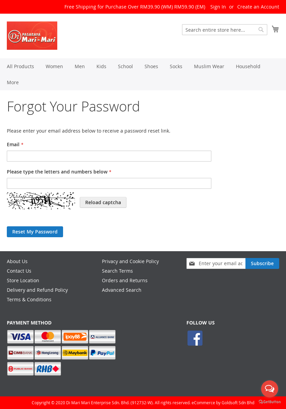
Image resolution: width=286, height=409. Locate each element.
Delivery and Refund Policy (37, 290)
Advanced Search (121, 290)
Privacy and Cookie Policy (130, 261)
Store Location (23, 280)
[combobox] (224, 29)
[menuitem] (20, 66)
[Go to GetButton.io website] (270, 402)
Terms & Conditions (29, 299)
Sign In (218, 6)
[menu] (143, 74)
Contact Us (19, 271)
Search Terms (117, 271)
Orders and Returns (125, 280)
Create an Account (258, 6)
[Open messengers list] (269, 388)
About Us (17, 261)
